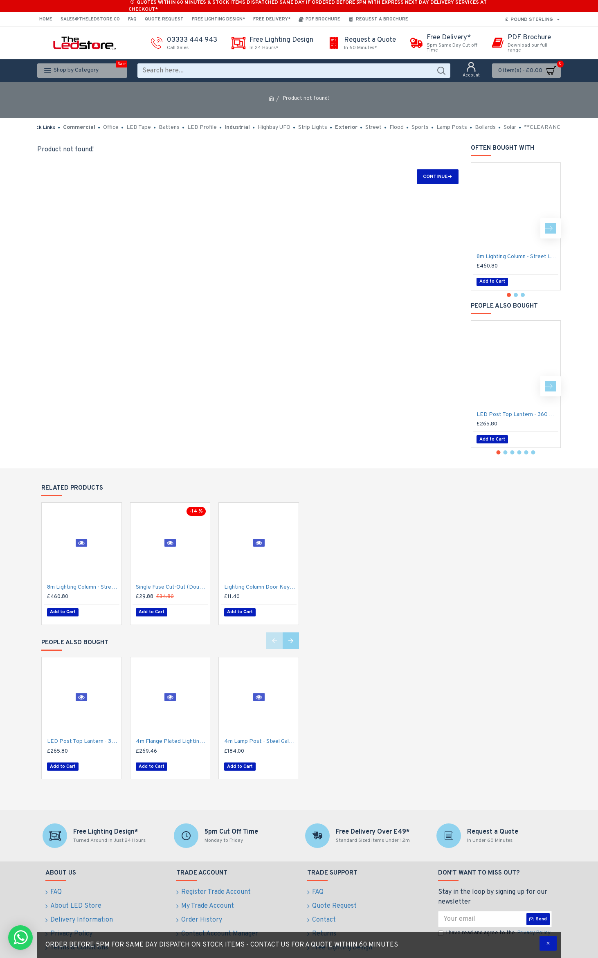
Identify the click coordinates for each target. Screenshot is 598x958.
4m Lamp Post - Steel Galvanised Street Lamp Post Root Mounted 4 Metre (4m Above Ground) (260, 737)
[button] (550, 228)
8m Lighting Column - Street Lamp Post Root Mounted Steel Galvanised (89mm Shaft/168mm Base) (517, 256)
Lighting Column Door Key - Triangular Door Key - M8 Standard (260, 587)
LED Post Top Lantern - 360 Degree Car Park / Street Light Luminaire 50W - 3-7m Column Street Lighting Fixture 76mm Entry (517, 414)
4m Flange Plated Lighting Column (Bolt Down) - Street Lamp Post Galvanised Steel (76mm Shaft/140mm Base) (172, 737)
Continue (435, 176)
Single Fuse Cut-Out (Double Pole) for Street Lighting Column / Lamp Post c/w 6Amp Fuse (172, 587)
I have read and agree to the (495, 925)
